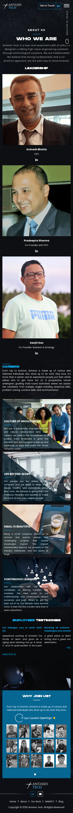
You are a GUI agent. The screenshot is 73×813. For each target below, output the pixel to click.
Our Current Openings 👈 (37, 718)
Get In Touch (47, 6)
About (23, 801)
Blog (61, 801)
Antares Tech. (35, 807)
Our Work (36, 801)
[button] (35, 774)
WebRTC (49, 801)
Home (13, 801)
